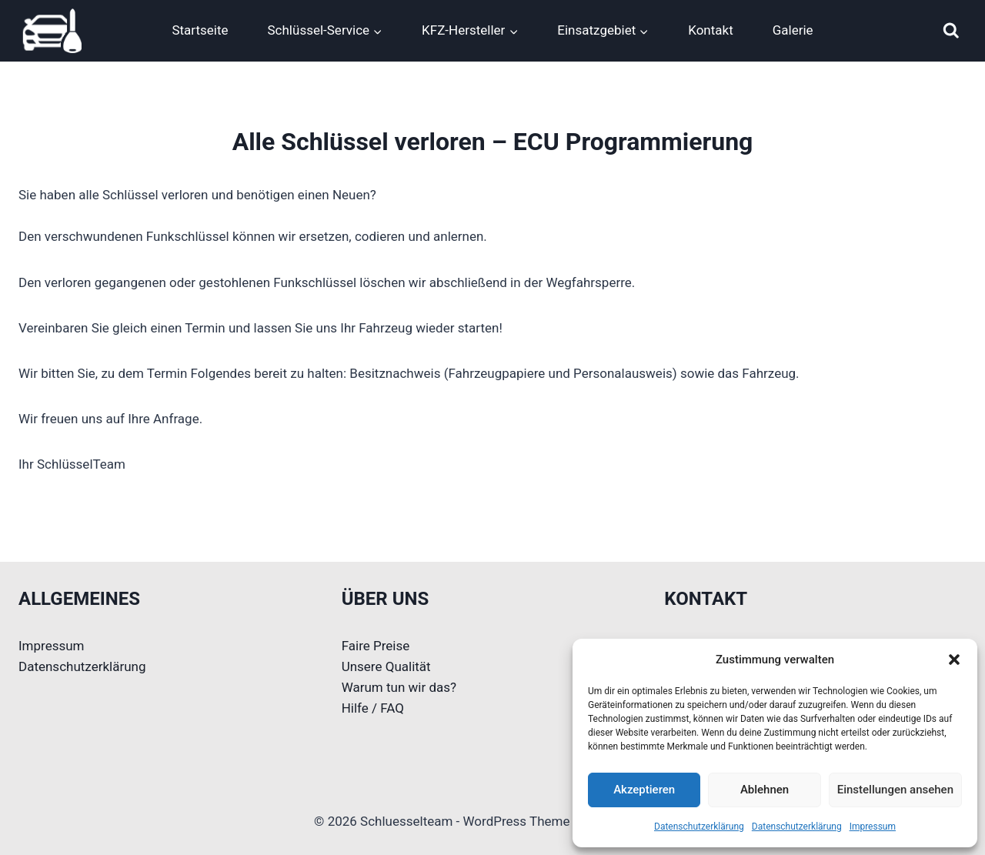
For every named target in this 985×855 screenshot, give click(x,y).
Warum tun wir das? (399, 687)
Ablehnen (764, 790)
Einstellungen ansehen (895, 790)
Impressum (873, 826)
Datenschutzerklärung (699, 826)
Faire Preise (376, 645)
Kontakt (710, 30)
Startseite (200, 30)
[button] (954, 659)
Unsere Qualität (386, 666)
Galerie (793, 30)
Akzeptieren (644, 790)
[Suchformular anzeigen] (951, 30)
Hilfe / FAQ (373, 708)
